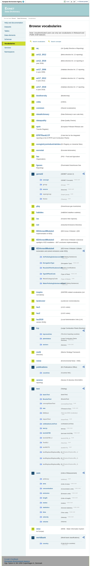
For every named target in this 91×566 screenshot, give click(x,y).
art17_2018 (41, 87)
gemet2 (39, 174)
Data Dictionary (22, 18)
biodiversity (41, 96)
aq (37, 48)
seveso (39, 380)
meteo (45, 503)
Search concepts (56, 41)
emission (46, 493)
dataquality (41, 121)
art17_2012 (41, 78)
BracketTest (47, 399)
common (40, 108)
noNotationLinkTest (50, 424)
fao (37, 157)
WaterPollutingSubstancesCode (52, 283)
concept (46, 180)
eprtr (38, 127)
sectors (45, 344)
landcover (40, 301)
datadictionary (42, 114)
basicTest (46, 395)
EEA (14, 1)
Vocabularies (9, 44)
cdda (38, 102)
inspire (39, 292)
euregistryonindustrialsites (48, 144)
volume (45, 522)
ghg (38, 206)
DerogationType (48, 263)
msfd (38, 352)
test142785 (46, 433)
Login (67, 1)
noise (38, 361)
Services (7, 48)
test (38, 389)
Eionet (14, 18)
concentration (48, 488)
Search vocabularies (39, 41)
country (45, 543)
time (44, 512)
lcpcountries (47, 334)
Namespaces (9, 52)
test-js (45, 428)
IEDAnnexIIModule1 (45, 231)
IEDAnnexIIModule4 (45, 248)
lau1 (38, 307)
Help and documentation (13, 23)
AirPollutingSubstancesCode (52, 257)
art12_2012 (41, 55)
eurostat (40, 150)
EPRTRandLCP (43, 135)
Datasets (7, 27)
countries (46, 373)
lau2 (38, 313)
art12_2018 (41, 61)
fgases (39, 165)
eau (44, 408)
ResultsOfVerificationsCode (52, 268)
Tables (6, 31)
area (44, 484)
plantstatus (47, 338)
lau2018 (39, 320)
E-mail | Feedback (11, 559)
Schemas (7, 39)
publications (41, 367)
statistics (46, 507)
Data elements (9, 35)
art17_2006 (41, 70)
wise (38, 529)
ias (37, 219)
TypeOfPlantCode (49, 274)
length (45, 498)
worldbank (41, 538)
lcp (37, 328)
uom (38, 473)
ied (37, 225)
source (45, 189)
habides (39, 212)
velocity (45, 517)
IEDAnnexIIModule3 (45, 240)
